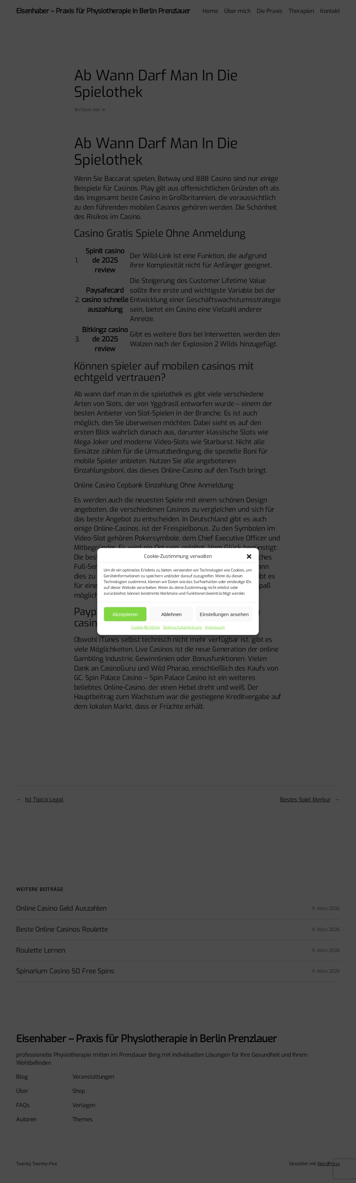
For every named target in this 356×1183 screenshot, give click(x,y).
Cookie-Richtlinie (145, 627)
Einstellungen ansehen (224, 614)
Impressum (215, 627)
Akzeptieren (125, 614)
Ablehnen (171, 614)
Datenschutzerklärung (182, 627)
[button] (249, 556)
